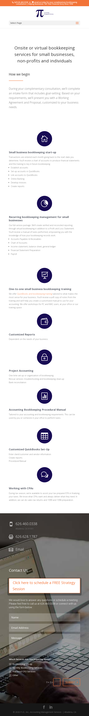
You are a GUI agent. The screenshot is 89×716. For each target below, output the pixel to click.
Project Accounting (21, 370)
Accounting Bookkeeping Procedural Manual (37, 409)
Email (20, 549)
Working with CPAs (21, 488)
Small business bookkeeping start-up (32, 152)
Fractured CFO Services (22, 671)
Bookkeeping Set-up (20, 664)
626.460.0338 (22, 2)
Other (13, 675)
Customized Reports (22, 334)
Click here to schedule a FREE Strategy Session (44, 585)
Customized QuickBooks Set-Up (29, 449)
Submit (70, 682)
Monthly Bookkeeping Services (25, 667)
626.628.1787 (26, 536)
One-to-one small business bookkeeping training (40, 289)
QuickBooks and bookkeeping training (34, 293)
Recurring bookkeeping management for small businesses (39, 218)
